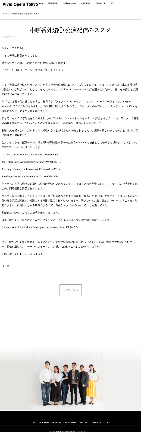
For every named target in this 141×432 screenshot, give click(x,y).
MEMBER (52, 5)
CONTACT (100, 5)
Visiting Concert (69, 5)
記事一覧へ (71, 290)
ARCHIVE (85, 5)
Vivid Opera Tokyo (40, 422)
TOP (113, 5)
